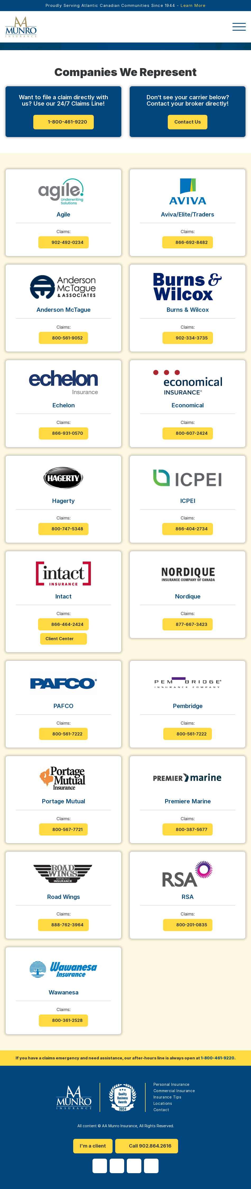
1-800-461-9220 (217, 1057)
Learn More (193, 5)
